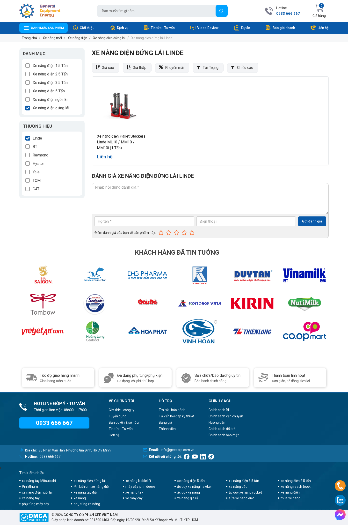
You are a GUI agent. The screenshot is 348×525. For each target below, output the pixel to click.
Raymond (40, 155)
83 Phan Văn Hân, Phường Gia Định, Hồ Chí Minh (75, 450)
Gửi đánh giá (312, 221)
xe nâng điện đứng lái (90, 481)
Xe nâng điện (77, 38)
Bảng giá (165, 422)
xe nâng (80, 498)
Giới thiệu (83, 28)
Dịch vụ (119, 28)
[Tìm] (222, 11)
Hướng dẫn (217, 422)
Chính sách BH (219, 410)
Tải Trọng (210, 67)
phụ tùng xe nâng (87, 504)
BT (35, 146)
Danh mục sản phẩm (47, 28)
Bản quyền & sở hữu (124, 422)
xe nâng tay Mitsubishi (39, 481)
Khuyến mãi (174, 67)
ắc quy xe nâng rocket (245, 492)
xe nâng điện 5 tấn (191, 481)
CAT (36, 189)
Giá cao (108, 67)
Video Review (204, 28)
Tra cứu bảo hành (172, 410)
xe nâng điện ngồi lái (37, 492)
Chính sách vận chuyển (226, 416)
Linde (37, 138)
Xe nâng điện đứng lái (109, 38)
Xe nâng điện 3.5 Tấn (50, 82)
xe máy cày (134, 498)
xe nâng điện (290, 492)
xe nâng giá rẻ (187, 498)
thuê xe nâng (290, 498)
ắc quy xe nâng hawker (194, 486)
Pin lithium (30, 486)
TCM (37, 180)
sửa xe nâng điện (241, 498)
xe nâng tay (134, 492)
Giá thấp (139, 67)
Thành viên (167, 429)
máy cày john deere (140, 486)
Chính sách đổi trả (222, 429)
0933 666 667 (288, 13)
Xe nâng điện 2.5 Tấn (50, 74)
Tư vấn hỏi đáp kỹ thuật (176, 416)
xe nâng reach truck (296, 486)
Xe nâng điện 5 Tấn (49, 91)
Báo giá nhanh (280, 28)
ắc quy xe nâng (188, 492)
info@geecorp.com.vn (177, 450)
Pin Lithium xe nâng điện (92, 486)
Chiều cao (245, 67)
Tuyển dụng (117, 416)
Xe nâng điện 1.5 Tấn (50, 65)
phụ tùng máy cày (35, 504)
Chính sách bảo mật (224, 435)
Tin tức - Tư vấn (159, 28)
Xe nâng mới (52, 38)
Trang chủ (29, 38)
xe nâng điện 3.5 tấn (244, 481)
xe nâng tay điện (86, 492)
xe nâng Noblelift (138, 481)
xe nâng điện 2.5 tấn (296, 481)
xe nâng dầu (238, 486)
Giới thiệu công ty (121, 410)
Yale (36, 172)
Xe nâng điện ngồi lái (50, 99)
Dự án (242, 28)
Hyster (38, 163)
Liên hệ (319, 28)
